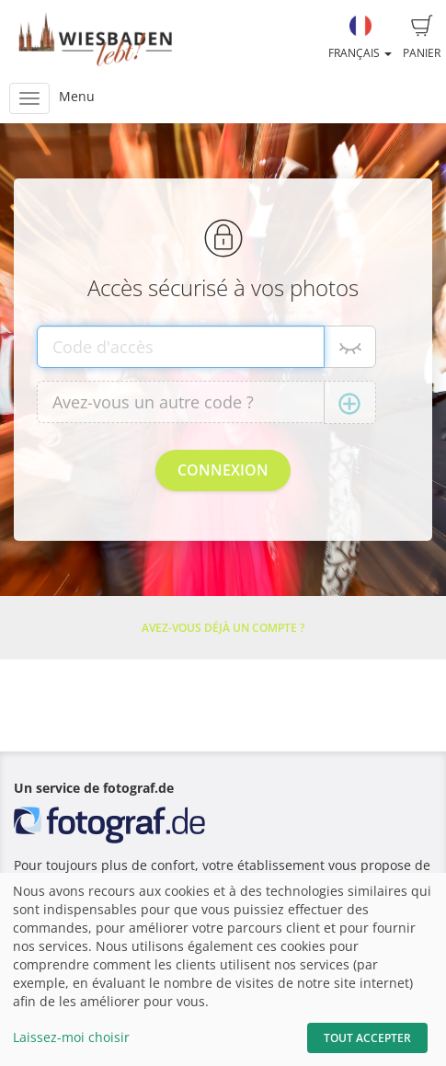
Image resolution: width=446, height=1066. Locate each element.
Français (360, 38)
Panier (421, 38)
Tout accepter (367, 1038)
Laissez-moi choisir (71, 1037)
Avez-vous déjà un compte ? (223, 628)
